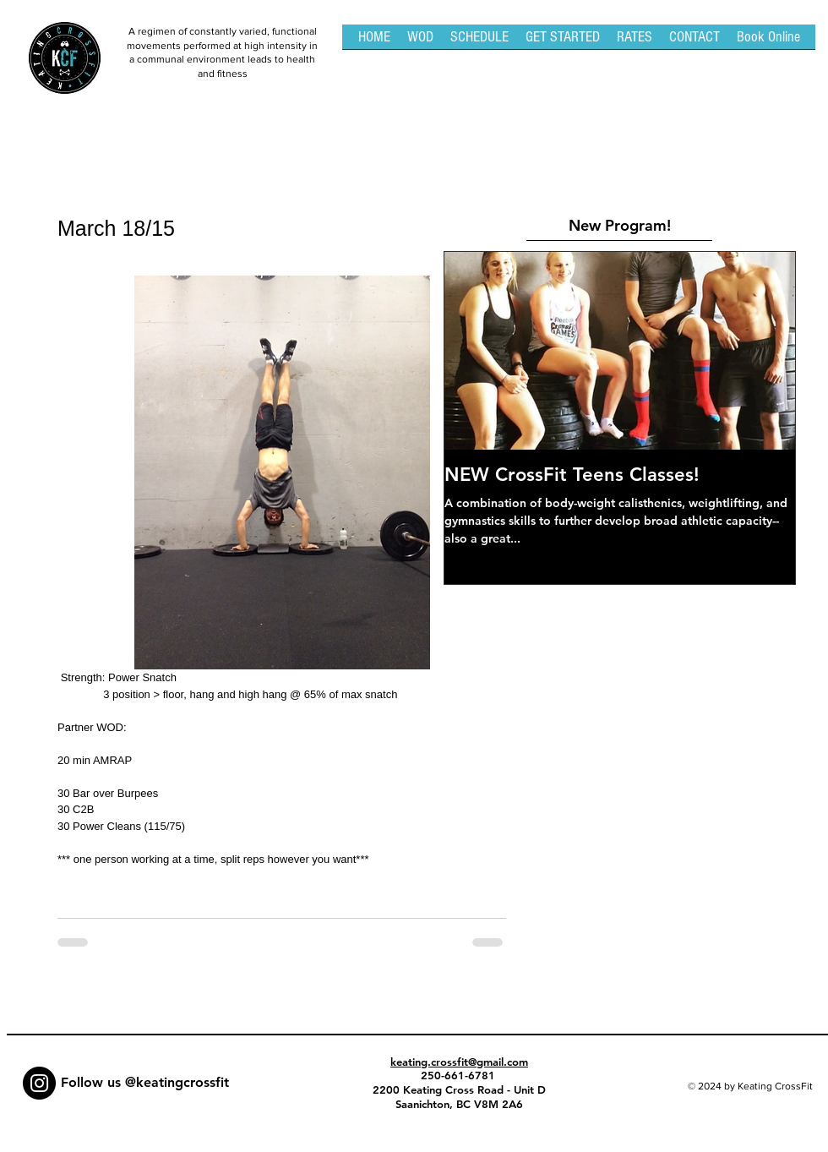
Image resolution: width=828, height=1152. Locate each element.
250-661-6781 (459, 1075)
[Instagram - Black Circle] (39, 1083)
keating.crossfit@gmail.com (459, 1061)
